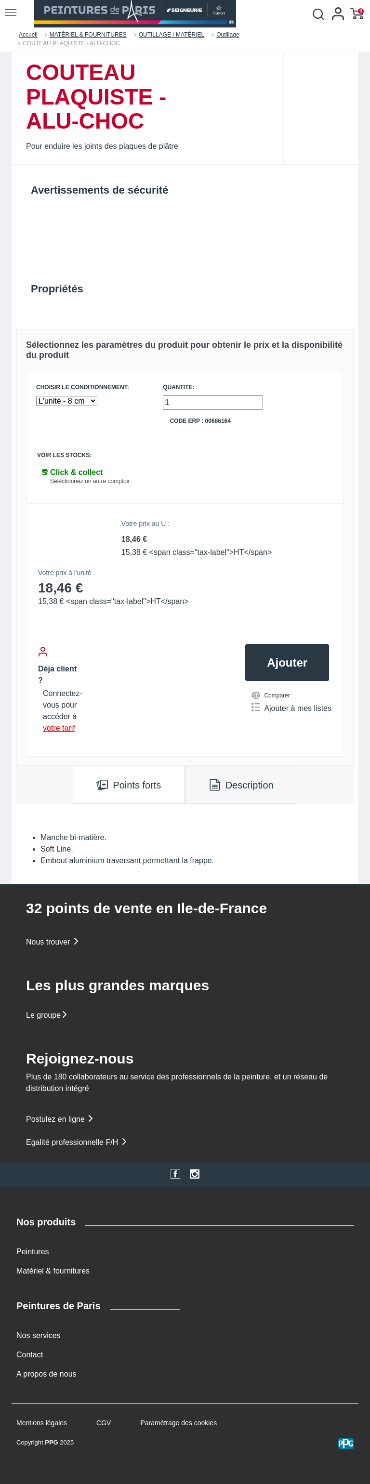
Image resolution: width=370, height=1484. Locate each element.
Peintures (32, 1252)
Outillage (227, 34)
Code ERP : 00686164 (200, 421)
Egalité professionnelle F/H (77, 1142)
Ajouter (287, 662)
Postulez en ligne (60, 1119)
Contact (29, 1355)
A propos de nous (46, 1374)
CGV (103, 1423)
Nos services (38, 1335)
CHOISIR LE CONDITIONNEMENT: (82, 387)
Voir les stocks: (64, 455)
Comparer (270, 695)
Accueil (28, 34)
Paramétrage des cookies (178, 1423)
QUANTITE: (178, 387)
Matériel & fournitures (53, 1271)
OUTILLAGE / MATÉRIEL (171, 34)
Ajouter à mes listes (291, 707)
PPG (51, 1442)
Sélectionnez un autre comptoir (90, 481)
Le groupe (47, 1015)
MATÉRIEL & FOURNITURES (88, 34)
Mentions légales (41, 1423)
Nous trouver (53, 942)
